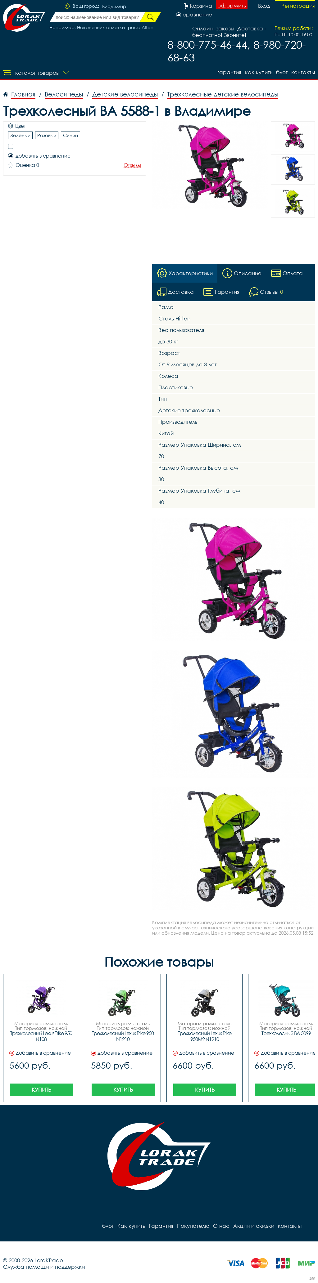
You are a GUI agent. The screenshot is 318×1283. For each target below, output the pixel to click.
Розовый (46, 135)
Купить (41, 1089)
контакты (303, 72)
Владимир (114, 6)
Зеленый (20, 135)
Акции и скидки (253, 1226)
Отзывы (132, 165)
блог (282, 72)
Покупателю (193, 1226)
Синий (70, 135)
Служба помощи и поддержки (44, 1266)
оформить (231, 5)
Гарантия (229, 72)
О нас (221, 1226)
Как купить (258, 72)
